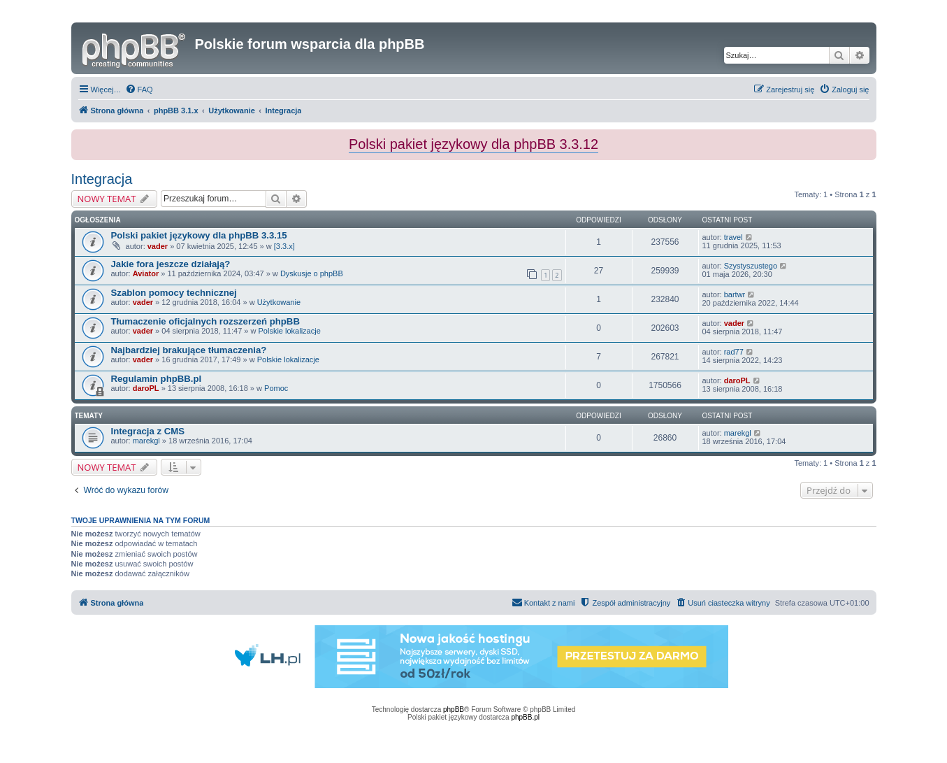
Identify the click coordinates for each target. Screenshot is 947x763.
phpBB (453, 709)
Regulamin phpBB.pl (156, 378)
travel (733, 237)
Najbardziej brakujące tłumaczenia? (189, 350)
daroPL (146, 388)
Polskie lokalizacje (290, 331)
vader (157, 246)
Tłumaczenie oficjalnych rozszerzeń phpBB (205, 321)
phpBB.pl (525, 717)
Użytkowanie (279, 302)
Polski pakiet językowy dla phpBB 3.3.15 (199, 235)
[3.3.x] (284, 246)
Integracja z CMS (148, 431)
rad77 (734, 352)
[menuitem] (139, 89)
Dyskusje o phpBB (311, 273)
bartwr (735, 294)
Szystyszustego (750, 266)
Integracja (102, 179)
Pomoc (276, 388)
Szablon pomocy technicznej (174, 292)
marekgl (146, 440)
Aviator (146, 273)
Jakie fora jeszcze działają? (171, 264)
